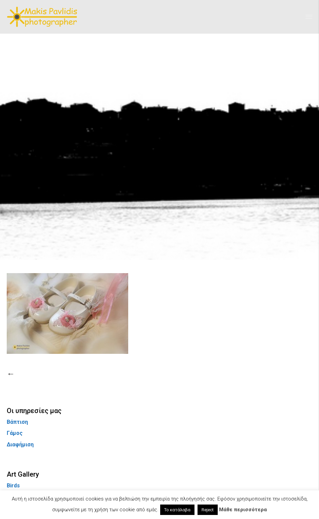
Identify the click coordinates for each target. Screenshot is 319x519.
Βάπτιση (17, 422)
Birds (13, 485)
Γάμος (15, 433)
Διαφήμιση (20, 444)
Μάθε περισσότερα (243, 510)
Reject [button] (208, 509)
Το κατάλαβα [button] (177, 509)
